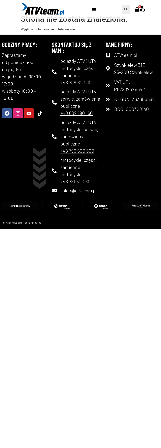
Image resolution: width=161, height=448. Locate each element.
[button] (94, 9)
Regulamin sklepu (32, 228)
